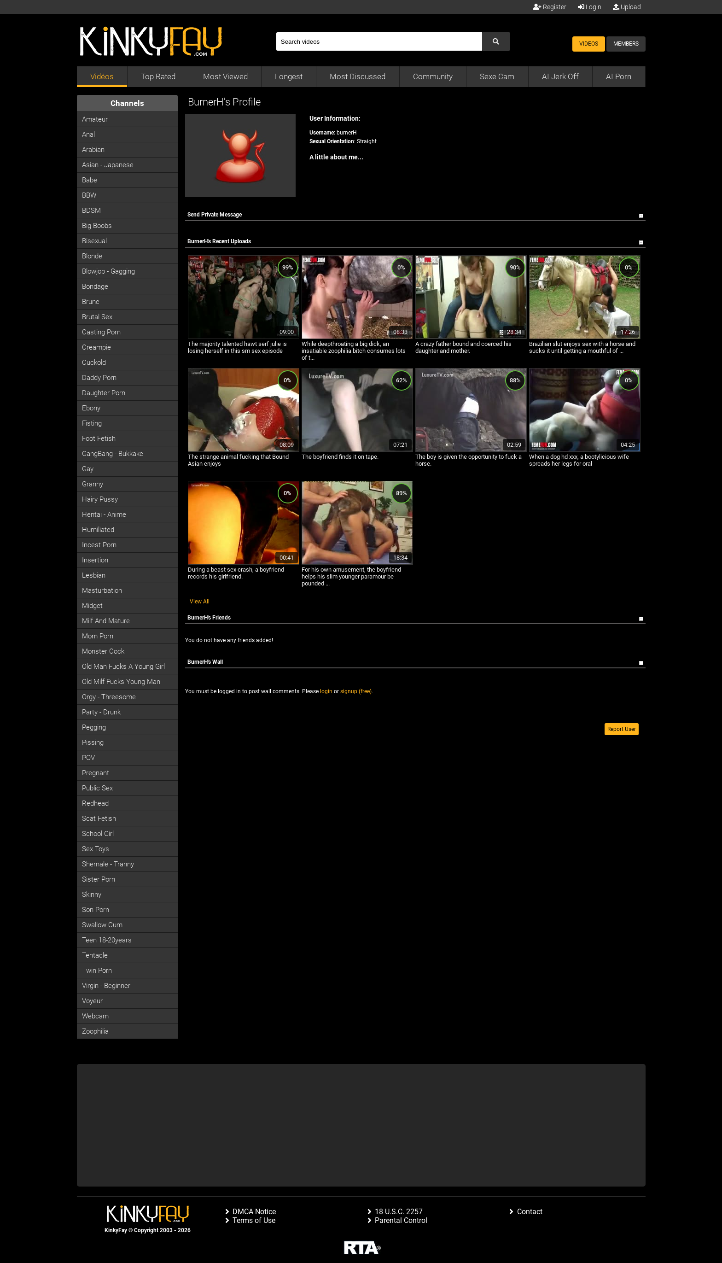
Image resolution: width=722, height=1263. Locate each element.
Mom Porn (97, 636)
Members (626, 44)
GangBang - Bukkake (112, 454)
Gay (87, 469)
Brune (90, 302)
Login (589, 7)
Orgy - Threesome (109, 697)
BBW (89, 195)
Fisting (92, 423)
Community (433, 76)
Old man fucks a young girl (123, 666)
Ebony (91, 408)
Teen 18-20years (107, 940)
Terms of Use (254, 1220)
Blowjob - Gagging (108, 271)
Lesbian (93, 575)
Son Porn (95, 910)
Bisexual (94, 241)
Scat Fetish (99, 818)
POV (88, 758)
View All (200, 601)
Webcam (95, 1016)
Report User (621, 729)
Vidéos (102, 76)
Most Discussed (357, 76)
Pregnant (95, 773)
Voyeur (92, 1001)
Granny (92, 484)
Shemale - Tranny (108, 864)
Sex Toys (95, 849)
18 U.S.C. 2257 (399, 1211)
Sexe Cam (497, 76)
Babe (89, 180)
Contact (529, 1211)
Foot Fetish (99, 438)
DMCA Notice (254, 1211)
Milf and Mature (106, 621)
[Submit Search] (496, 41)
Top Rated (158, 76)
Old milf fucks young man (121, 682)
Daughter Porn (103, 393)
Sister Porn (98, 879)
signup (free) (356, 691)
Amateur (95, 119)
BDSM (91, 210)
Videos (588, 44)
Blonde (92, 256)
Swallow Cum (102, 925)
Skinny (91, 894)
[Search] (379, 41)
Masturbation (102, 590)
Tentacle (95, 955)
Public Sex (97, 788)
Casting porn (101, 332)
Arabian (93, 150)
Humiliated (98, 530)
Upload (627, 7)
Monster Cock (103, 651)
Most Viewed (225, 76)
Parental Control (401, 1220)
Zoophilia (95, 1031)
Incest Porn (99, 545)
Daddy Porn (99, 378)
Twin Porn (97, 970)
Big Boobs (97, 226)
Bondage (95, 286)
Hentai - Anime (104, 514)
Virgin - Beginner (106, 986)
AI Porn (618, 76)
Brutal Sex (97, 317)
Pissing (93, 742)
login (326, 691)
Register (549, 7)
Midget (92, 606)
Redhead (95, 803)
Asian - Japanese (108, 165)
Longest (289, 76)
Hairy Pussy (100, 499)
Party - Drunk (101, 712)
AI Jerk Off (560, 76)
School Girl (98, 834)
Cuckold (94, 362)
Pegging (94, 727)
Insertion (95, 560)
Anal (88, 134)
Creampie (96, 347)
